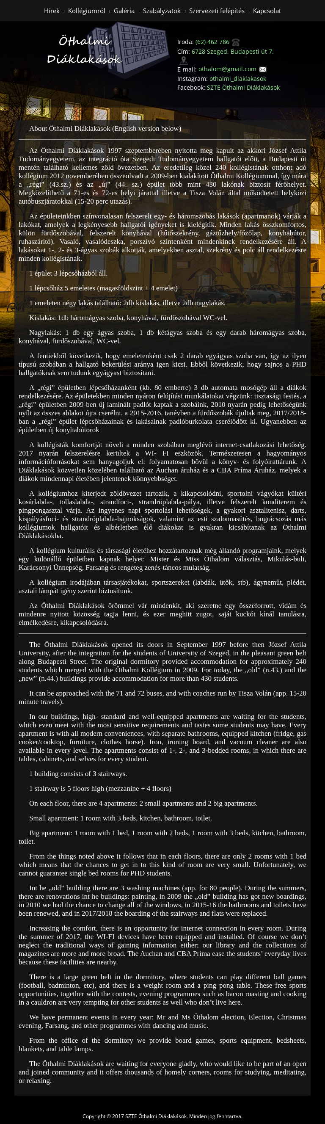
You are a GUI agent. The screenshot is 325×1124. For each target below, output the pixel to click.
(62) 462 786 (218, 42)
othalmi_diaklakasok (237, 79)
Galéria (124, 10)
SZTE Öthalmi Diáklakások (243, 87)
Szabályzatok (162, 10)
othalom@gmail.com (232, 69)
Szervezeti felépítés (217, 10)
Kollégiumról (86, 10)
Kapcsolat (267, 10)
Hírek (52, 10)
